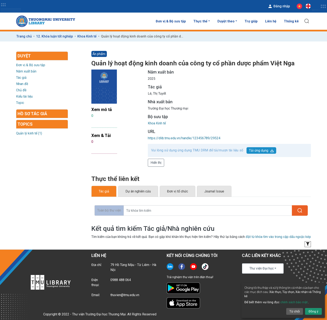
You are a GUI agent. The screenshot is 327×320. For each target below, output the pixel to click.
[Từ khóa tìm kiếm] (208, 210)
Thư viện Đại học (261, 268)
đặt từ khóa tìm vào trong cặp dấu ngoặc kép (278, 237)
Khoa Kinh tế (87, 36)
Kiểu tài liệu (24, 96)
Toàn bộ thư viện (109, 210)
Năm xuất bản (26, 71)
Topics (25, 124)
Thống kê (291, 21)
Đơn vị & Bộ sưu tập (171, 21)
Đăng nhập (279, 6)
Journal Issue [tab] (214, 191)
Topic (20, 103)
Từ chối (294, 311)
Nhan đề (22, 84)
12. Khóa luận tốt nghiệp (54, 36)
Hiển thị (156, 163)
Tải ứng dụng (261, 150)
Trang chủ (24, 36)
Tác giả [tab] (104, 191)
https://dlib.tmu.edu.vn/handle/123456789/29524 (184, 138)
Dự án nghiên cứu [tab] (138, 191)
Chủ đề (21, 90)
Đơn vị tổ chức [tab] (177, 191)
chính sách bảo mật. (294, 302)
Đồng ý (313, 311)
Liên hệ (270, 21)
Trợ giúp (251, 21)
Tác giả (21, 78)
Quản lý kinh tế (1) (29, 133)
